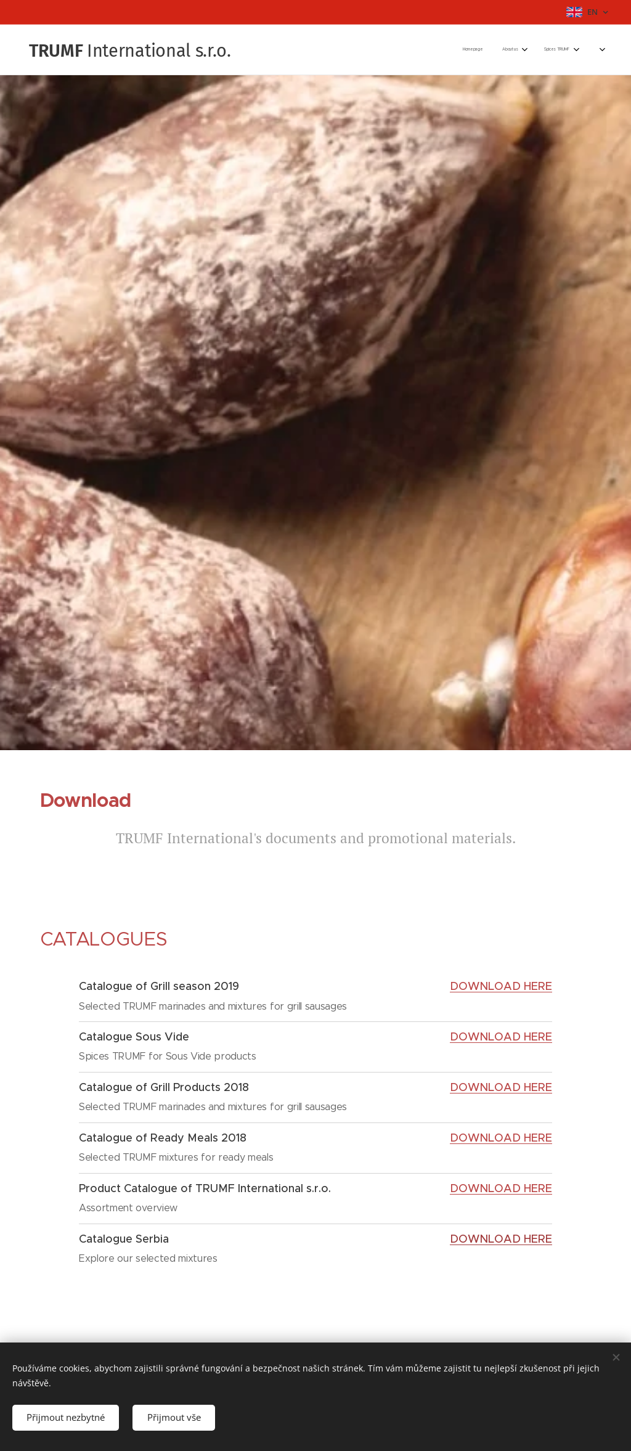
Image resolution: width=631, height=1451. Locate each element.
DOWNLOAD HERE (501, 1037)
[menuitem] (481, 50)
